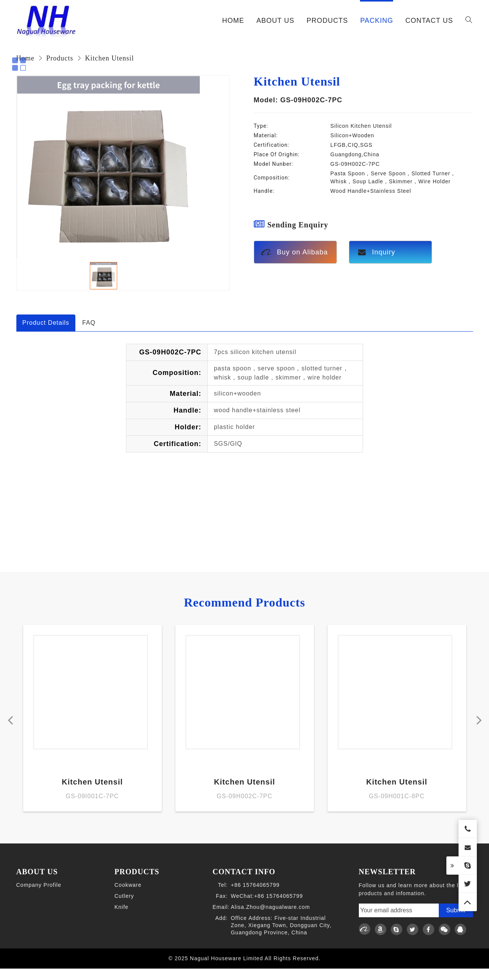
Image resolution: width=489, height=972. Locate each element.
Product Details (46, 322)
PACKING (376, 20)
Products (59, 58)
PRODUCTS (327, 20)
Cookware (128, 889)
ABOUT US (275, 20)
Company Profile (39, 889)
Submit (455, 914)
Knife (122, 911)
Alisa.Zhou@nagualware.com (270, 911)
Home (233, 20)
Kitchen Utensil (109, 58)
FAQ (89, 322)
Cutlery (124, 900)
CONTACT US (429, 20)
